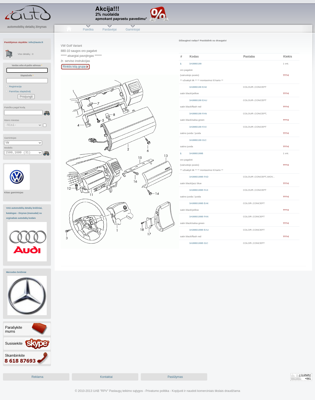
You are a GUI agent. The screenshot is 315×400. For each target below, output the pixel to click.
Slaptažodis (26, 75)
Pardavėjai (110, 29)
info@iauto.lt (36, 42)
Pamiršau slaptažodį (20, 91)
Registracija (15, 86)
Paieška (88, 29)
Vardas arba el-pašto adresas (27, 65)
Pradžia (69, 29)
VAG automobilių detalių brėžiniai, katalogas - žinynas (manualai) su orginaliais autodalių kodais (24, 213)
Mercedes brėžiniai (16, 272)
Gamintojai (133, 29)
